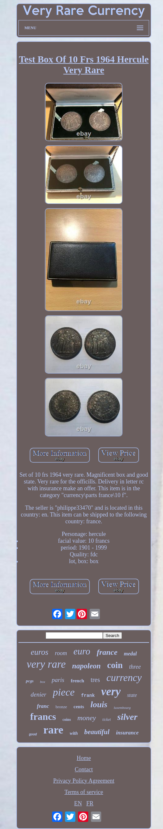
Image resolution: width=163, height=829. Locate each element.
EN (78, 803)
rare (53, 730)
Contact (84, 769)
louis (99, 704)
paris (58, 679)
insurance (127, 733)
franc (43, 706)
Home (84, 758)
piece (64, 692)
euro (81, 651)
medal (130, 653)
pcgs (30, 680)
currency (124, 677)
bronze (61, 706)
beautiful (96, 732)
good (33, 734)
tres (95, 679)
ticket (107, 719)
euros (40, 652)
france (107, 652)
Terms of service (83, 792)
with (74, 733)
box (42, 682)
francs (43, 716)
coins (66, 719)
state (132, 695)
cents (78, 706)
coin (115, 665)
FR (89, 803)
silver (127, 717)
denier (39, 694)
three (135, 667)
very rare (46, 664)
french (77, 680)
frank (88, 695)
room (61, 653)
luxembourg (122, 708)
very (111, 691)
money (86, 718)
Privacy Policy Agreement (83, 781)
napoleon (86, 666)
